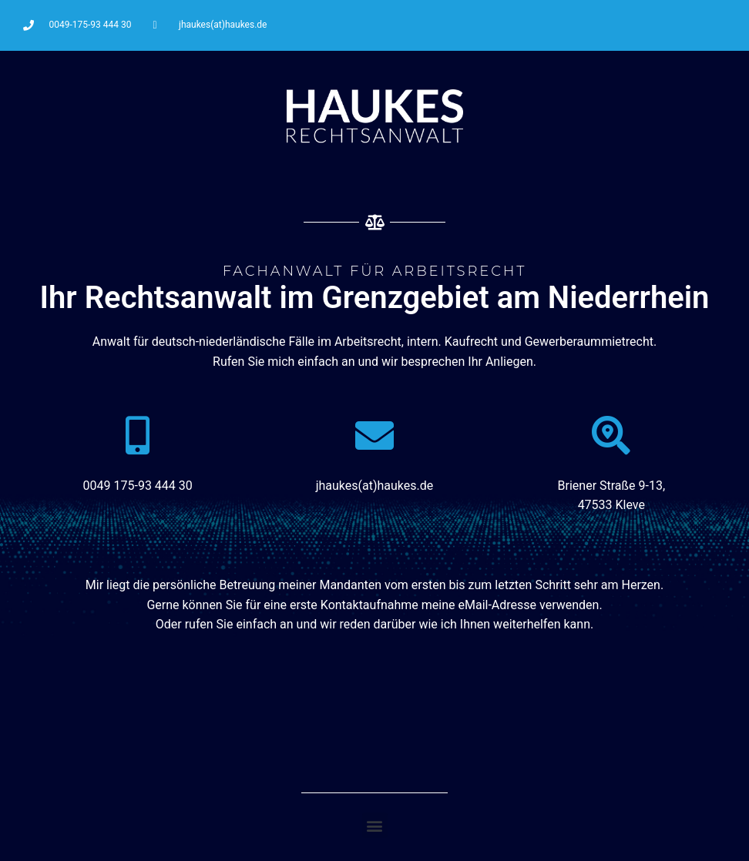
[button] (375, 825)
